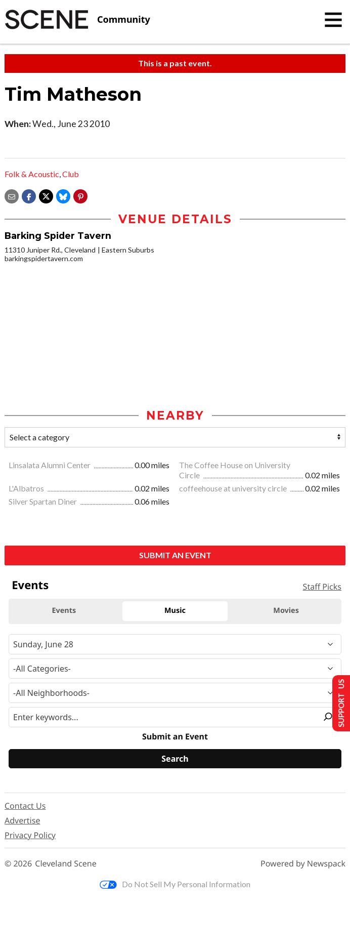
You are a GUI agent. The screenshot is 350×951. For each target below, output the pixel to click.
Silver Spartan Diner (43, 502)
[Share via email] (12, 195)
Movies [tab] (286, 611)
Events (30, 585)
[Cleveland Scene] (77, 19)
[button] (80, 195)
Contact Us (25, 806)
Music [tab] (175, 611)
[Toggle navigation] (333, 20)
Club (70, 174)
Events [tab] (64, 611)
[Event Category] (175, 669)
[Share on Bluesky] (63, 195)
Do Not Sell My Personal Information (175, 885)
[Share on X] (46, 195)
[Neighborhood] (175, 693)
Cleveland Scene (66, 864)
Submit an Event (175, 555)
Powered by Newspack (302, 864)
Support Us (338, 702)
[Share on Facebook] (29, 195)
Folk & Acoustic (32, 174)
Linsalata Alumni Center (50, 465)
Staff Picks (322, 587)
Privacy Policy (30, 835)
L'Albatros (27, 489)
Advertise (22, 820)
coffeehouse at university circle (233, 489)
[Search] (175, 759)
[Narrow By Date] (175, 645)
